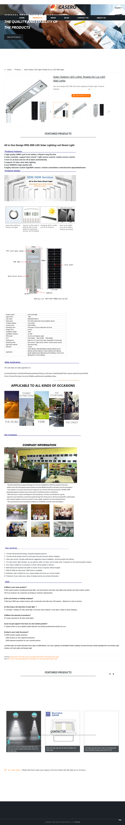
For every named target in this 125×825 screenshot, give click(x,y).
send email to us (81, 96)
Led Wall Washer (41, 645)
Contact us (82, 24)
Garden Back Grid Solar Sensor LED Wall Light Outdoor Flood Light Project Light (34, 657)
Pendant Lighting (74, 645)
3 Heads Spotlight (98, 645)
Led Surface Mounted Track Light (24, 645)
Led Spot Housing (86, 645)
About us (101, 24)
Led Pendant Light (26, 648)
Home (21, 24)
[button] (6, 7)
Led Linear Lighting (53, 645)
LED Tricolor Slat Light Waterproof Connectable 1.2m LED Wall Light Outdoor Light (32, 659)
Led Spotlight (64, 645)
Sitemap (77, 822)
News (53, 24)
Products (37, 24)
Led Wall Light (8, 645)
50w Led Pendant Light (111, 645)
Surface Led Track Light (12, 648)
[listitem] (62, 111)
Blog (66, 24)
